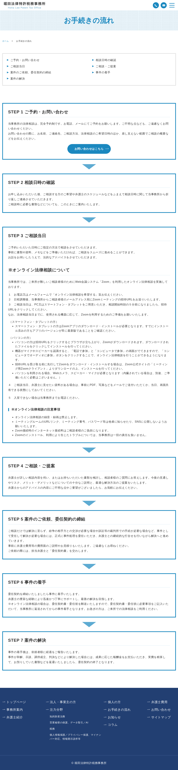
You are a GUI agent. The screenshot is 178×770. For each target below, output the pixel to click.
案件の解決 (17, 78)
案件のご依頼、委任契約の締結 (30, 72)
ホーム (5, 41)
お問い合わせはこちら (89, 148)
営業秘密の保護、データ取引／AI (69, 722)
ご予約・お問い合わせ (25, 60)
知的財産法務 (57, 716)
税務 (52, 728)
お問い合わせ (161, 709)
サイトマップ (161, 717)
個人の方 (114, 702)
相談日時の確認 (106, 60)
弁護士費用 (159, 702)
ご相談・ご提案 (106, 66)
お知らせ (114, 717)
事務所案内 (15, 709)
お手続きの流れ (119, 709)
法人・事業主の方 (63, 702)
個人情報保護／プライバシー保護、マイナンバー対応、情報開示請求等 (75, 736)
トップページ (16, 702)
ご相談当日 (17, 66)
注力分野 (56, 709)
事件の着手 (103, 72)
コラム (113, 724)
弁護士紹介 (15, 717)
